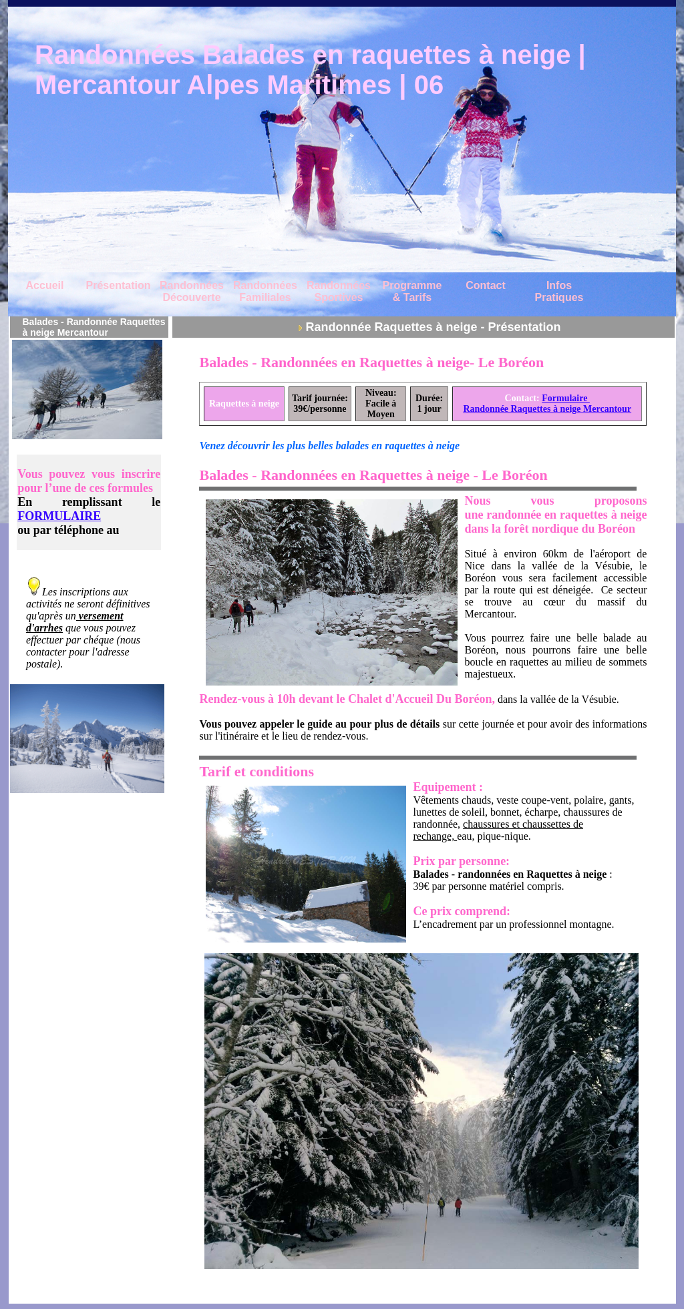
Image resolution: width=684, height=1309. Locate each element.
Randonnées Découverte (192, 291)
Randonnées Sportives (339, 291)
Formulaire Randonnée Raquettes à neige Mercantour (547, 403)
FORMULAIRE (59, 516)
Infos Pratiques (559, 291)
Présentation (118, 285)
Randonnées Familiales (265, 291)
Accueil (45, 285)
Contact (486, 285)
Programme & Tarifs (412, 291)
